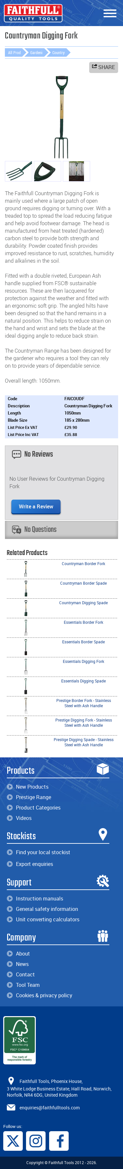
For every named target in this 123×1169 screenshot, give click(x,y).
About (18, 953)
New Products (27, 786)
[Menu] (110, 13)
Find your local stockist (38, 852)
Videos (19, 818)
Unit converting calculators (43, 919)
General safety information (42, 909)
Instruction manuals (35, 898)
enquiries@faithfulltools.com (50, 1107)
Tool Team (23, 984)
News (18, 964)
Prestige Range (29, 797)
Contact (21, 974)
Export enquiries (30, 864)
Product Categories (34, 807)
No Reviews (32, 454)
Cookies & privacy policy (39, 995)
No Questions (34, 530)
